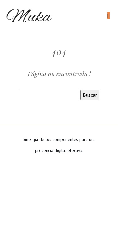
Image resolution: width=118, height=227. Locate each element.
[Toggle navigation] (108, 15)
